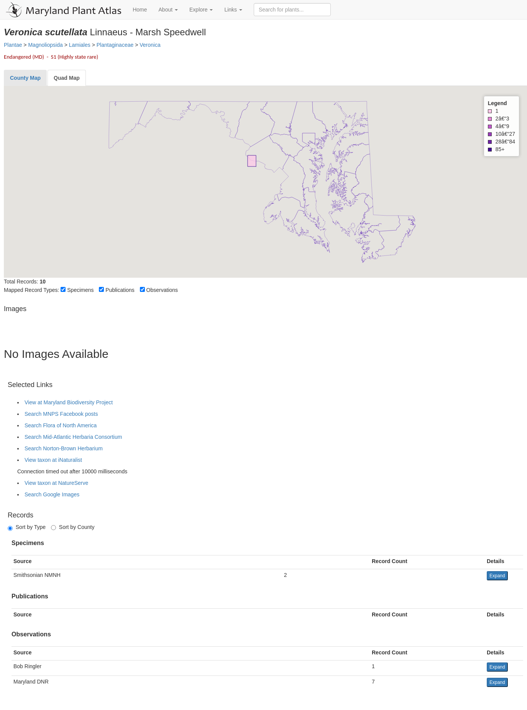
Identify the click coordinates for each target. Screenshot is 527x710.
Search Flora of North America (61, 425)
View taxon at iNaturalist (53, 460)
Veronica (150, 45)
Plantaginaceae (115, 45)
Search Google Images (52, 494)
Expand (497, 575)
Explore (201, 10)
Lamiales (79, 45)
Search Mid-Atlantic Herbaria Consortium (73, 437)
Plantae (13, 45)
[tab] (25, 78)
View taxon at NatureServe (56, 483)
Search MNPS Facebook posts (61, 414)
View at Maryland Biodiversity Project (69, 402)
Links (233, 10)
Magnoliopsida (45, 45)
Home (140, 10)
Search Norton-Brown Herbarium (64, 448)
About (168, 10)
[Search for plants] (292, 9)
